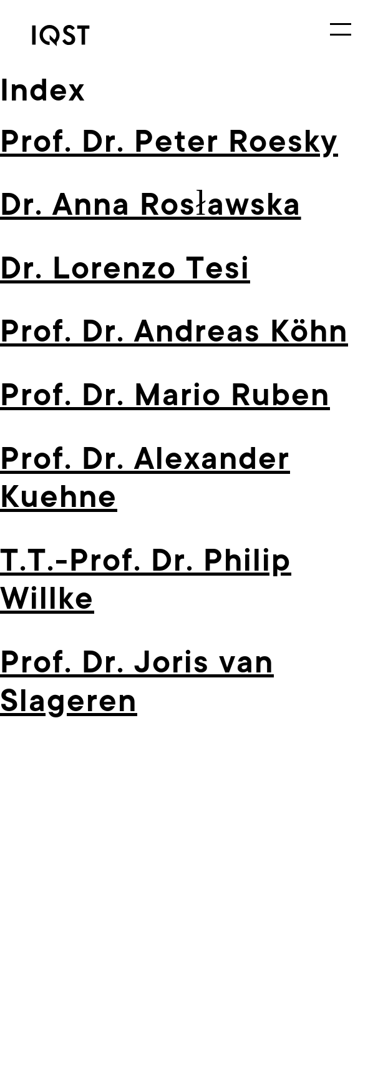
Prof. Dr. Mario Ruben (165, 395)
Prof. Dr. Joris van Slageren (137, 681)
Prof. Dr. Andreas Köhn (174, 331)
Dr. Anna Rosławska (150, 204)
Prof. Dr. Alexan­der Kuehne (145, 478)
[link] (78, 35)
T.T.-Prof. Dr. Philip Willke (145, 579)
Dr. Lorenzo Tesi (125, 268)
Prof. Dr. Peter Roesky (169, 141)
